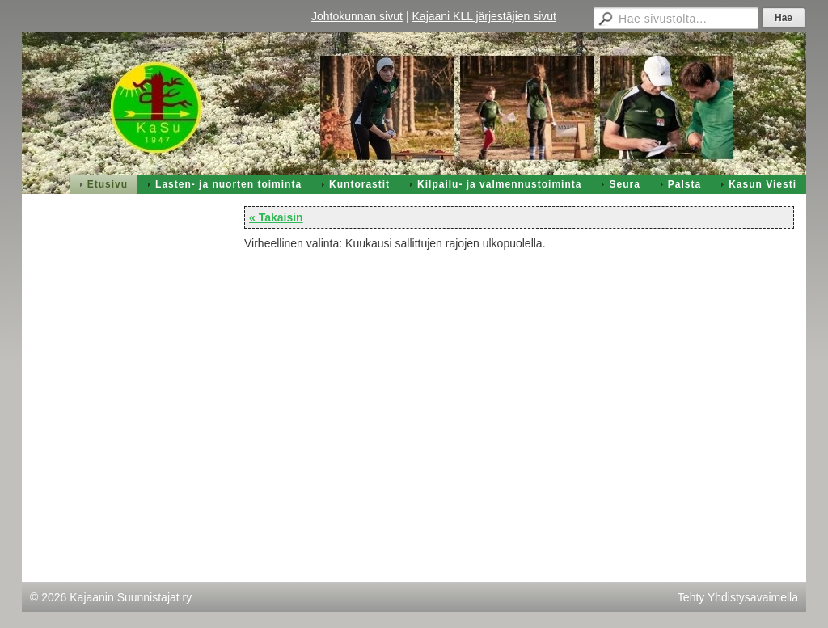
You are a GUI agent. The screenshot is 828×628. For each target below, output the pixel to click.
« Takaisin (276, 217)
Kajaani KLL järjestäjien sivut (484, 16)
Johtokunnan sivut (357, 16)
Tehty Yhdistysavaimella (738, 597)
